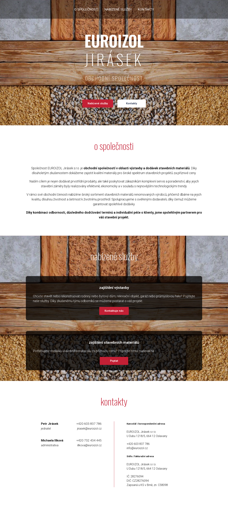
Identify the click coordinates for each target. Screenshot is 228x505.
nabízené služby (118, 9)
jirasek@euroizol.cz (89, 428)
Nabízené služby (98, 103)
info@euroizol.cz (137, 448)
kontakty (146, 9)
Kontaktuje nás (114, 310)
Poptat (114, 360)
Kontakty (131, 103)
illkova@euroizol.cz (89, 445)
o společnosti (86, 9)
